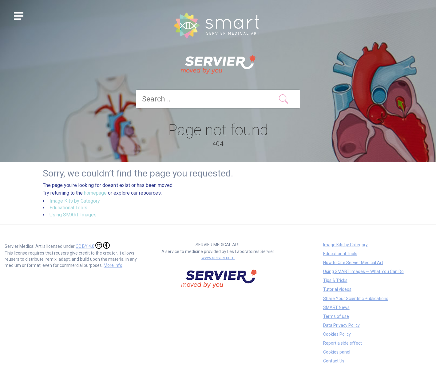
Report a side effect (342, 343)
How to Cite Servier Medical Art (353, 262)
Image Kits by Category (75, 201)
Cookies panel (336, 352)
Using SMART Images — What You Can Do (363, 271)
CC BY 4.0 (93, 245)
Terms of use (336, 316)
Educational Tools (68, 208)
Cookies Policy (337, 334)
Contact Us (333, 360)
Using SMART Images (73, 215)
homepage (95, 193)
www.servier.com (218, 257)
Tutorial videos (337, 289)
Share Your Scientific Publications (355, 298)
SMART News (336, 307)
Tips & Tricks (335, 280)
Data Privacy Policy (341, 325)
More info (113, 265)
